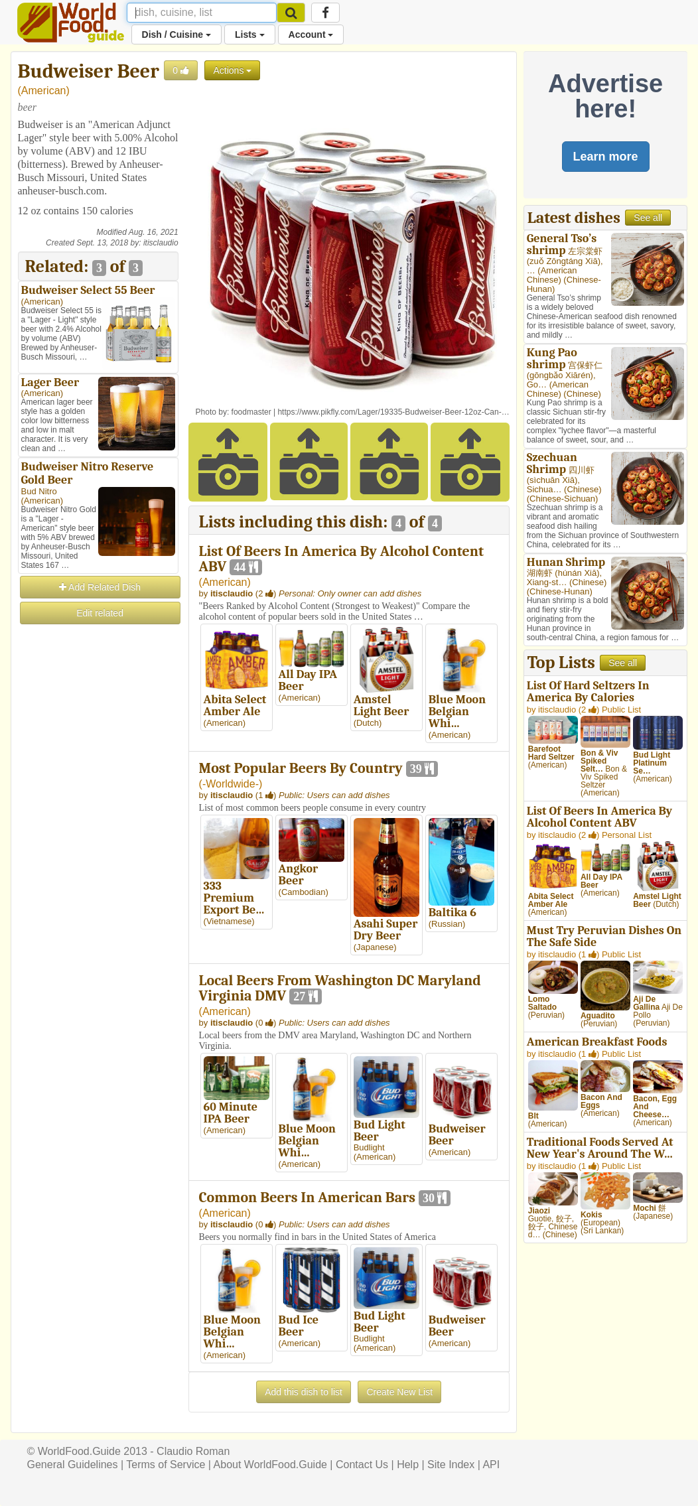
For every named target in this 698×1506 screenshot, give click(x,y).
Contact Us (362, 1464)
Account (311, 34)
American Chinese (552, 275)
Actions (232, 70)
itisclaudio (160, 242)
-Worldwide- (230, 783)
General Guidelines (72, 1464)
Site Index (450, 1464)
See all (648, 217)
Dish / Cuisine (176, 34)
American (43, 90)
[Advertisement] (98, 825)
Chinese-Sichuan (562, 499)
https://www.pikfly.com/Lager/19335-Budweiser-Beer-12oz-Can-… (393, 412)
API (491, 1464)
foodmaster (251, 412)
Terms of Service (165, 1464)
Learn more (605, 156)
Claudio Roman (193, 1451)
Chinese (582, 394)
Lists (250, 34)
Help (408, 1464)
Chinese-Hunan (559, 591)
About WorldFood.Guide (270, 1464)
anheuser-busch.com (61, 190)
